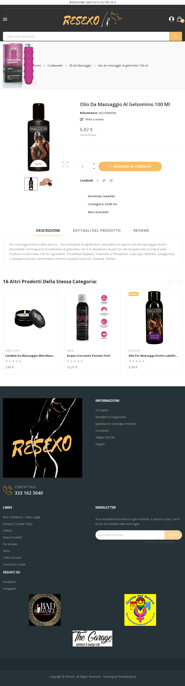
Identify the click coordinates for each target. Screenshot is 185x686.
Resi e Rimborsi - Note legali (21, 517)
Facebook (9, 582)
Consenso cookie (14, 564)
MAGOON (134, 351)
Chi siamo (101, 410)
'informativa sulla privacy (159, 542)
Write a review (94, 119)
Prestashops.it (127, 676)
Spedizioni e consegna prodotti (115, 424)
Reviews (141, 230)
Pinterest (111, 181)
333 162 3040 (29, 493)
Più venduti (10, 544)
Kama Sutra (12, 351)
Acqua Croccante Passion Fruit (88, 355)
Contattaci (102, 430)
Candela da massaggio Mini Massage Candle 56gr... (30, 355)
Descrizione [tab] (48, 230)
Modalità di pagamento (110, 417)
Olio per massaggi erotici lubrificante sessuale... (154, 355)
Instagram (9, 588)
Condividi (97, 181)
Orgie (70, 351)
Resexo (70, 676)
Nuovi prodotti (12, 537)
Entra (6, 551)
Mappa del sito (105, 437)
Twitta (104, 181)
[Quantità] (86, 166)
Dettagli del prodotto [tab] (97, 230)
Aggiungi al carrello (131, 166)
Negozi (100, 444)
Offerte (7, 530)
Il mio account (12, 557)
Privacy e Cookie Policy (17, 524)
